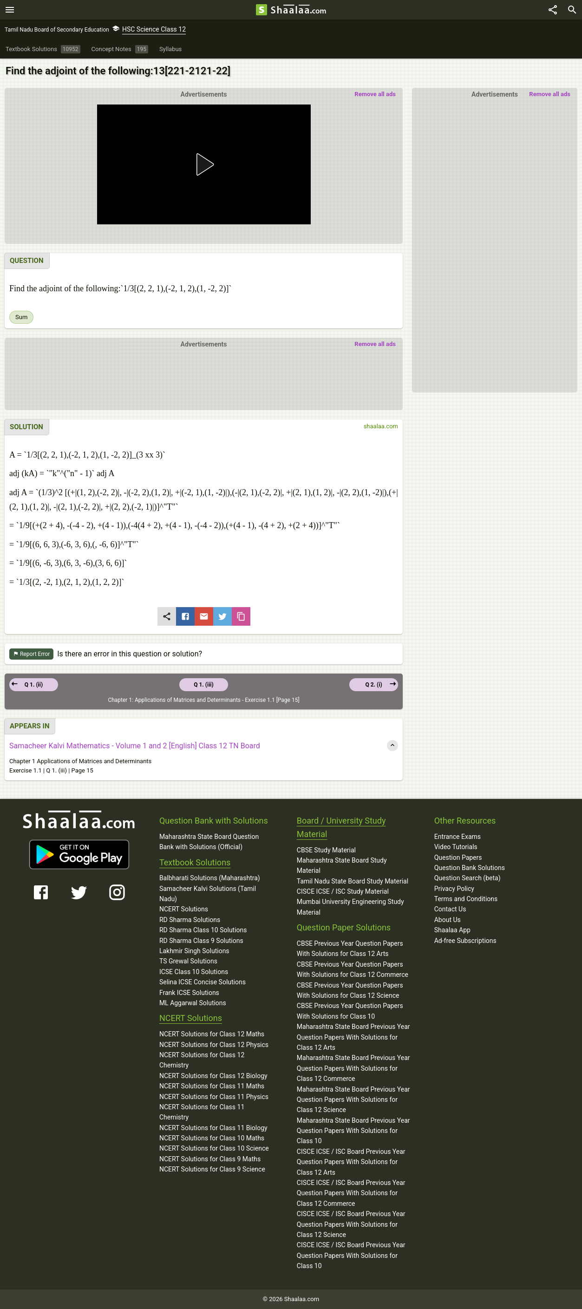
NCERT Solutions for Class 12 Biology (213, 1076)
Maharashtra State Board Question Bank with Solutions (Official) (209, 842)
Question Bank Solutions (469, 867)
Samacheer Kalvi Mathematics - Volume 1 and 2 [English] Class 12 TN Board (134, 745)
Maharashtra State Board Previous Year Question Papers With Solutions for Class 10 (353, 1131)
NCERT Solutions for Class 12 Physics (213, 1044)
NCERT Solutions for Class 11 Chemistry (201, 1112)
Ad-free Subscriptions (465, 940)
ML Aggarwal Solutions (192, 1003)
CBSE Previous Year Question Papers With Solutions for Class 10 (350, 1011)
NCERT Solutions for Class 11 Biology (213, 1128)
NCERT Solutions (183, 909)
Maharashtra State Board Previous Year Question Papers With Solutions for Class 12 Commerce (353, 1068)
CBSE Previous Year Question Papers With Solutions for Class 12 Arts (350, 948)
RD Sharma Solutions (189, 919)
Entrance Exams (457, 836)
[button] (203, 164)
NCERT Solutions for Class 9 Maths (210, 1159)
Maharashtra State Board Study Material (342, 865)
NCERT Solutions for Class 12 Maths (211, 1034)
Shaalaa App (452, 930)
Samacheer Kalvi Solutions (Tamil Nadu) (207, 894)
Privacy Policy (454, 888)
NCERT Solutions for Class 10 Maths (211, 1138)
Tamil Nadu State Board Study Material (352, 881)
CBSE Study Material (326, 850)
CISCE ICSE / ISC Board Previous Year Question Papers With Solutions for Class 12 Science (351, 1224)
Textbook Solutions (194, 862)
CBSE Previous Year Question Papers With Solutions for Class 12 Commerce (352, 969)
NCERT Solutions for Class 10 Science (214, 1148)
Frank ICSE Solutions (189, 992)
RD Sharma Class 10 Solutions (203, 930)
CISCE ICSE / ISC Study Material (343, 891)
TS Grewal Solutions (188, 961)
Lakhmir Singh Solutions (194, 951)
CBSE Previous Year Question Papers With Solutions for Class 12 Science (350, 990)
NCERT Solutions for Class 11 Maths (211, 1086)
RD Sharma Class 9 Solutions (201, 940)
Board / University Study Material (341, 827)
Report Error (31, 654)
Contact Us (450, 909)
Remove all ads (549, 94)
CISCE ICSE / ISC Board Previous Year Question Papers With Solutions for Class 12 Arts (351, 1162)
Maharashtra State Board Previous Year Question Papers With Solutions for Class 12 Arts (353, 1037)
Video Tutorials (455, 847)
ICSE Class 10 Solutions (193, 971)
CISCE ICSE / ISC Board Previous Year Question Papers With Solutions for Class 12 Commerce (351, 1193)
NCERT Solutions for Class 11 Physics (213, 1096)
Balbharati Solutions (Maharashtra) (209, 878)
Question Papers (458, 857)
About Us (447, 919)
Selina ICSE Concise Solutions (202, 982)
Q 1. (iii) (204, 684)
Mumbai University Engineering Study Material (350, 907)
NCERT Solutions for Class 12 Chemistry (201, 1060)
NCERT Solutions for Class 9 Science (212, 1169)
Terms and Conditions (466, 899)
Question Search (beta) (467, 878)
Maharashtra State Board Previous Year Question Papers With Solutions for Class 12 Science (353, 1100)
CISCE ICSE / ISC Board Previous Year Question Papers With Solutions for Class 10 (351, 1255)
